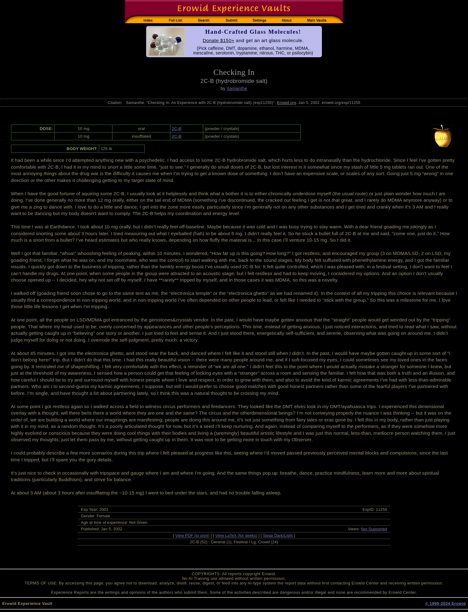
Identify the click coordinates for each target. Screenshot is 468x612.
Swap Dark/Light (278, 535)
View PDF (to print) (192, 535)
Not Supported (374, 529)
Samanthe (237, 88)
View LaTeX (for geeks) (236, 535)
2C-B (176, 128)
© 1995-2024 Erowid (445, 603)
